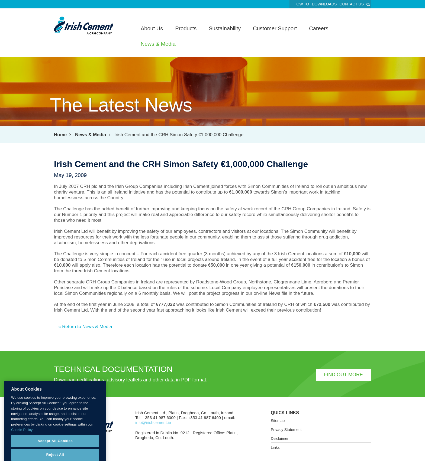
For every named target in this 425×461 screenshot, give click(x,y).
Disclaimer (279, 438)
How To (301, 4)
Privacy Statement (286, 429)
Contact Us (351, 4)
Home (60, 134)
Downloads (324, 4)
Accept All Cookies (55, 446)
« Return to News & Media (85, 326)
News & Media (90, 134)
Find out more (343, 374)
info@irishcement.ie (153, 422)
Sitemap (278, 421)
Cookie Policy (22, 434)
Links (275, 447)
